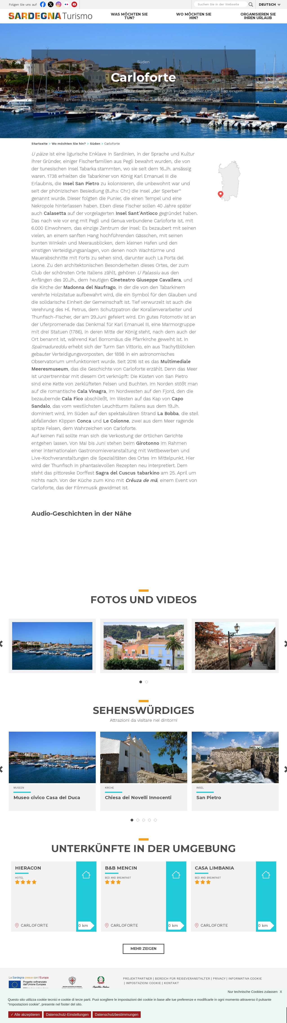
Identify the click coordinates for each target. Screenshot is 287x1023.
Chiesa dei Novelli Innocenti (138, 797)
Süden (143, 61)
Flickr (66, 4)
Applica (251, 4)
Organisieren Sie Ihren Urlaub (258, 16)
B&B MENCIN (121, 868)
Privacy (219, 978)
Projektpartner (137, 978)
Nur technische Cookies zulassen (257, 991)
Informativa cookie (245, 978)
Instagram (58, 4)
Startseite (39, 143)
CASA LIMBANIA (214, 868)
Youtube (74, 4)
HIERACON (28, 868)
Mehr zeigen (143, 949)
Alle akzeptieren (25, 1014)
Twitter (50, 4)
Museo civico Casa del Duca (46, 797)
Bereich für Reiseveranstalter (182, 978)
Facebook (43, 4)
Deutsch (267, 4)
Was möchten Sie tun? (129, 16)
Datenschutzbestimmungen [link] (116, 1014)
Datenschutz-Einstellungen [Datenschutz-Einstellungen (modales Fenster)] (67, 1014)
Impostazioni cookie (143, 983)
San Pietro (208, 797)
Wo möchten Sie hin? (193, 16)
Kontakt (171, 983)
